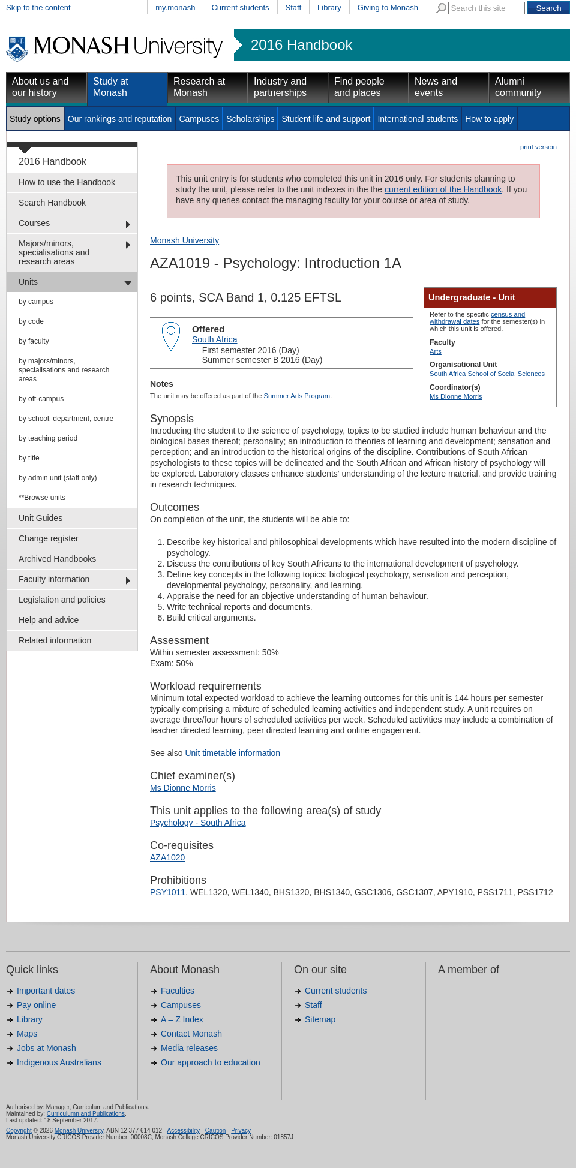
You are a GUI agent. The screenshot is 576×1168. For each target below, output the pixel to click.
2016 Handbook (301, 45)
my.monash (175, 7)
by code (31, 321)
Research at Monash (199, 87)
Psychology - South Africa (198, 822)
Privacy (241, 1130)
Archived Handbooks (57, 559)
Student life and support (325, 119)
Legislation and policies (62, 599)
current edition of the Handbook (443, 189)
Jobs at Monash (46, 1048)
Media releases (189, 1048)
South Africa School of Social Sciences (487, 373)
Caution (215, 1130)
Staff (294, 7)
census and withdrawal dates (477, 318)
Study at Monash (110, 87)
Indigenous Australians (59, 1062)
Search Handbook (52, 202)
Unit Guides (40, 518)
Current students (240, 7)
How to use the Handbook (67, 182)
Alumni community (518, 87)
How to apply (489, 119)
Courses (34, 223)
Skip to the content (38, 7)
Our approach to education (210, 1062)
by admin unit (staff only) (58, 478)
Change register (49, 538)
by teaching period (48, 438)
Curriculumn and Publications (86, 1113)
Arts (436, 351)
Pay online (36, 1005)
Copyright (19, 1130)
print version (538, 146)
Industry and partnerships (280, 87)
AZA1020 (167, 857)
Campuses (199, 119)
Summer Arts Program (296, 395)
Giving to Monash (388, 7)
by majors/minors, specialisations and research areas (64, 370)
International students (417, 119)
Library (329, 7)
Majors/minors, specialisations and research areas (54, 252)
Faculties (177, 990)
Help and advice (49, 620)
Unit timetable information (232, 753)
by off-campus (41, 399)
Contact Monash (191, 1033)
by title (29, 458)
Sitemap (320, 1019)
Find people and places (359, 87)
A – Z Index (182, 1019)
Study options (35, 119)
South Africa (215, 339)
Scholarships (250, 119)
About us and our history (40, 87)
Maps (27, 1033)
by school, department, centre (66, 418)
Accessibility (183, 1130)
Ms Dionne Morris (456, 396)
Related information (55, 640)
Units (28, 282)
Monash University (184, 240)
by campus (36, 301)
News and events (436, 87)
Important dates (46, 990)
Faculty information (54, 579)
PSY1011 (167, 892)
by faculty (34, 341)
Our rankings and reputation (120, 119)
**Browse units (42, 497)
